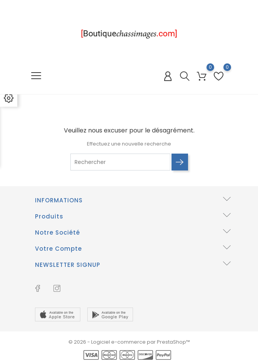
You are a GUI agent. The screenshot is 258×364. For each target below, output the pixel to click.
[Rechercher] (120, 162)
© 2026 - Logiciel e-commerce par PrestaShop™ (129, 342)
